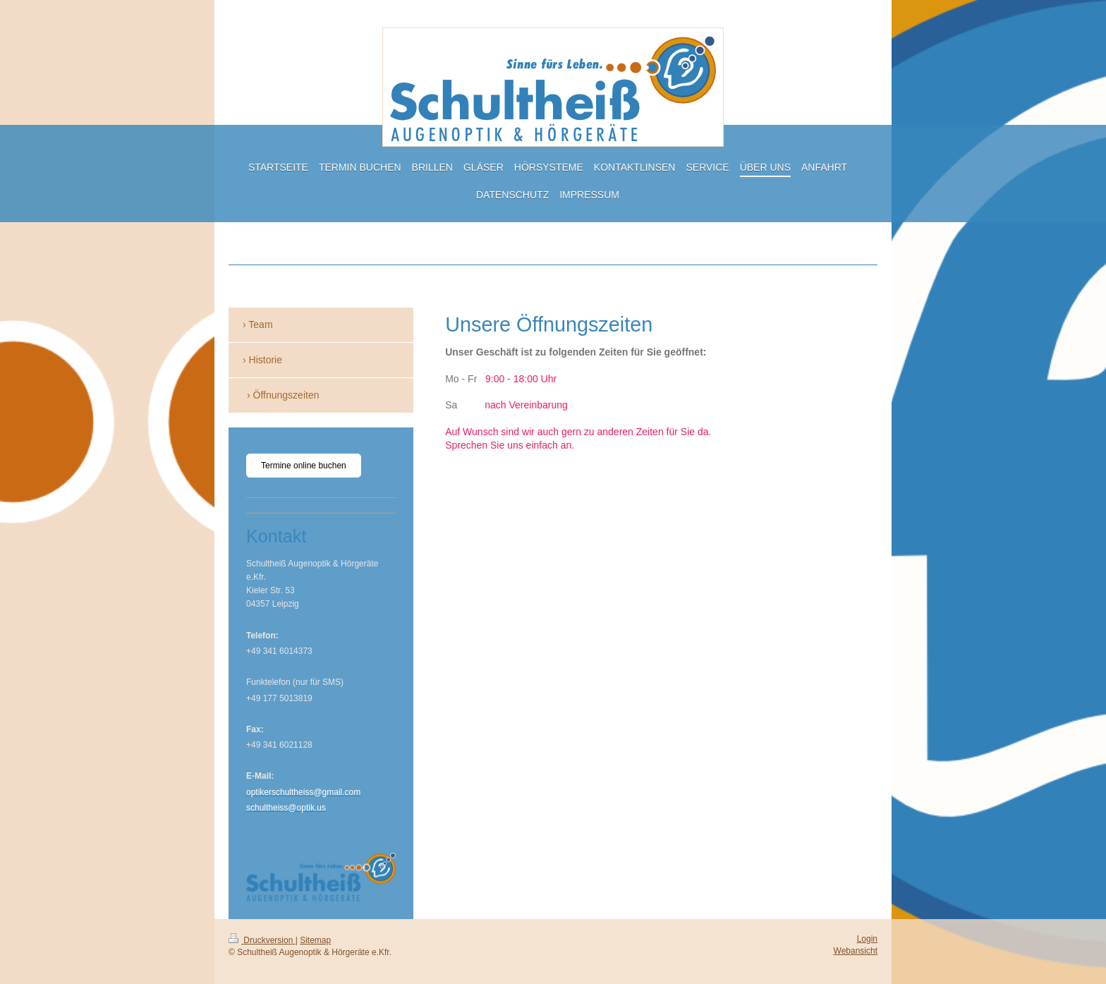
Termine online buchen (303, 465)
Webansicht (855, 951)
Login (867, 939)
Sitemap (315, 940)
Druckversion (262, 940)
